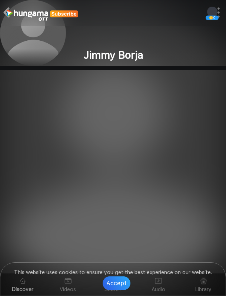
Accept (116, 283)
